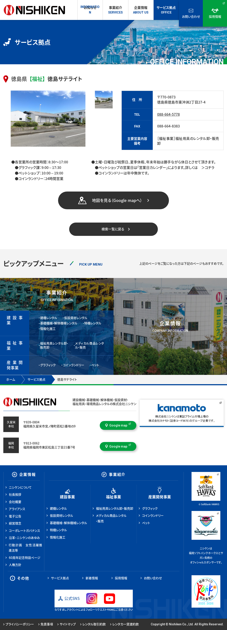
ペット (95, 365)
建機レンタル (48, 317)
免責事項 (45, 624)
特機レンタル (92, 323)
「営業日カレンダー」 (152, 167)
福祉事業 (113, 497)
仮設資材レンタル (75, 317)
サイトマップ (66, 624)
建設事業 (67, 497)
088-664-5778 (168, 114)
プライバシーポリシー (18, 624)
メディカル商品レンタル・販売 (89, 345)
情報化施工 (48, 328)
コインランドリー (73, 365)
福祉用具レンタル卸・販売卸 (54, 345)
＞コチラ (206, 167)
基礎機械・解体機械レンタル (58, 323)
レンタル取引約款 (93, 624)
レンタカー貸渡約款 (124, 624)
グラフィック (48, 365)
